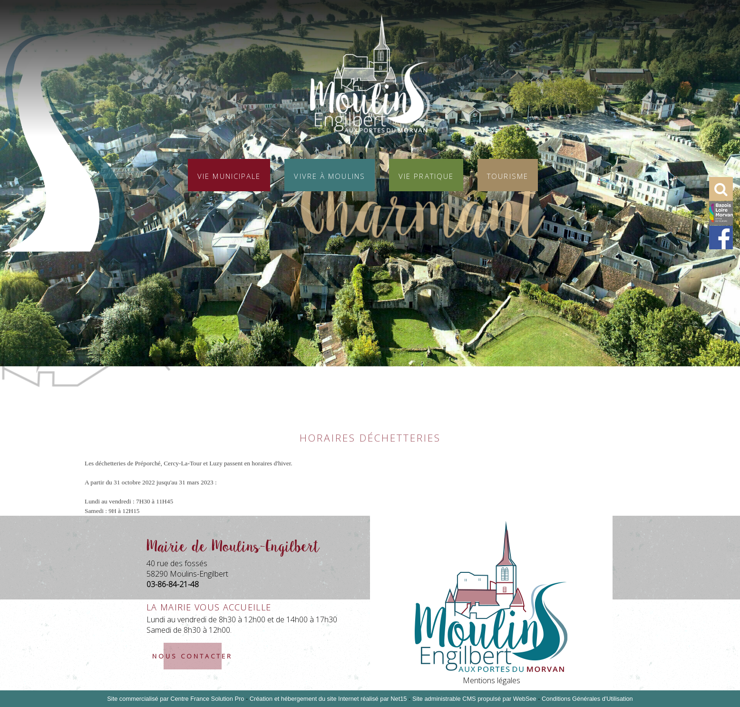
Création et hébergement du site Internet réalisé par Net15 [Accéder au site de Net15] (328, 698)
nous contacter (192, 656)
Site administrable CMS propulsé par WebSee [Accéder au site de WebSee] (474, 698)
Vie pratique (426, 175)
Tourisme (507, 175)
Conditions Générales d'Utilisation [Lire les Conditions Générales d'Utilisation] (587, 698)
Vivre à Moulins (329, 175)
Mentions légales (491, 680)
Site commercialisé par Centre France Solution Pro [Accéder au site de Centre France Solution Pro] (175, 698)
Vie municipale (229, 175)
